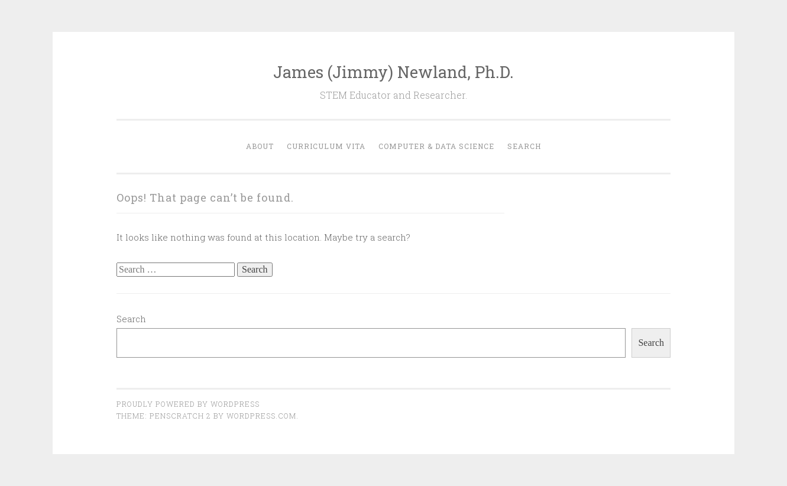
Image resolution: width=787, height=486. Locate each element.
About (260, 146)
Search (524, 146)
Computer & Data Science (436, 146)
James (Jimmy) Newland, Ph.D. (393, 71)
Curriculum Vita (326, 146)
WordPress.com (261, 415)
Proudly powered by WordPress (188, 404)
